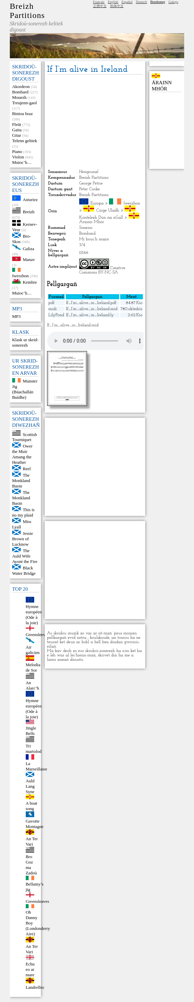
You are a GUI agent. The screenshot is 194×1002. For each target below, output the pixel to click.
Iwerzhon (20, 275)
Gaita (17, 129)
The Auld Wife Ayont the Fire (25, 556)
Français (99, 2)
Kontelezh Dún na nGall (101, 217)
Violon (18, 156)
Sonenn (85, 227)
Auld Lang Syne (30, 786)
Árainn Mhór (91, 222)
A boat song (31, 806)
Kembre (30, 282)
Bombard (20, 91)
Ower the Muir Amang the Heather (22, 454)
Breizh (29, 211)
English (113, 2)
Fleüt (16, 124)
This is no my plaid (23, 512)
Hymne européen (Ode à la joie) (34, 614)
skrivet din (107, 655)
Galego (173, 2)
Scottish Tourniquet (24, 437)
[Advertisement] (95, 122)
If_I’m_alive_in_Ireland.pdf (91, 303)
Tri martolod (34, 748)
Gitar (16, 135)
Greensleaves (37, 901)
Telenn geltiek (24, 140)
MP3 (16, 316)
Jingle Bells (31, 730)
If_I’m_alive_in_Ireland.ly (90, 315)
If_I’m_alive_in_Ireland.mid (91, 309)
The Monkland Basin (21, 480)
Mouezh (19, 97)
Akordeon (21, 86)
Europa (97, 203)
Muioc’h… (22, 162)
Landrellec (35, 987)
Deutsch (141, 2)
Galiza (28, 248)
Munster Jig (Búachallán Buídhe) (25, 389)
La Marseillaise (36, 766)
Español (127, 2)
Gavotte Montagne (35, 824)
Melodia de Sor (33, 667)
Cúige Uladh (107, 210)
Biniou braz (22, 113)
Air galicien (33, 650)
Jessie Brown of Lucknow (22, 539)
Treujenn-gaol (24, 102)
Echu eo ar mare (30, 969)
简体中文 (117, 6)
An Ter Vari (32, 841)
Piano (17, 151)
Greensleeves (37, 634)
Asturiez (30, 199)
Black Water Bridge (24, 570)
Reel (27, 468)
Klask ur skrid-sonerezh (25, 342)
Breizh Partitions (27, 11)
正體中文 (100, 6)
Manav (29, 259)
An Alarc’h (32, 685)
